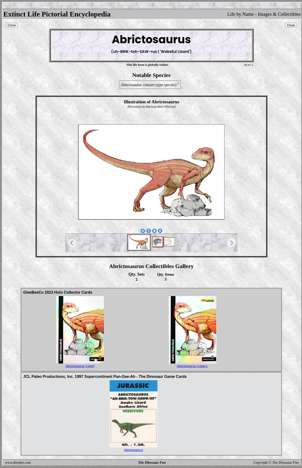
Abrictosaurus (80, 366)
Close (12, 25)
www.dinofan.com (18, 462)
